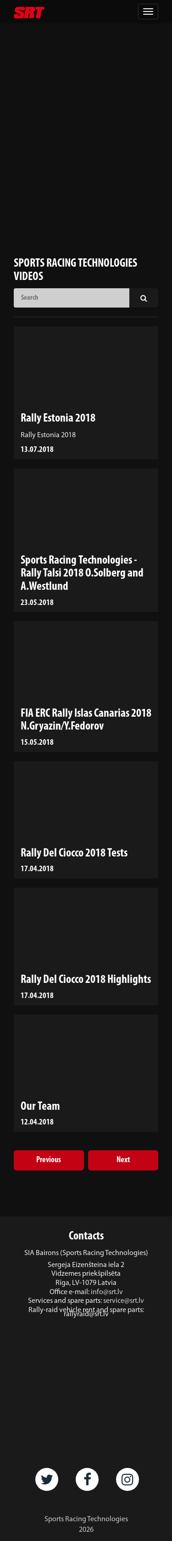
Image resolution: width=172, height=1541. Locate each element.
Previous (48, 1160)
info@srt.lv (107, 1292)
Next (123, 1160)
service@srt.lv (123, 1301)
